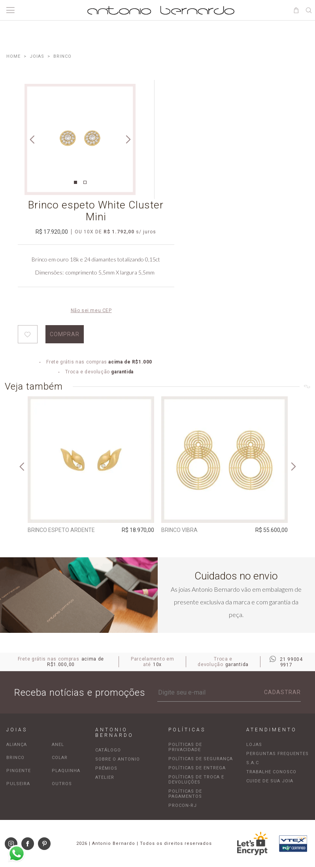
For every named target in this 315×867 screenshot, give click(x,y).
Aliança (16, 744)
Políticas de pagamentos (185, 794)
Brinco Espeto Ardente (61, 530)
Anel (58, 744)
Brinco (15, 757)
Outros (62, 783)
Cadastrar (282, 692)
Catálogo (108, 750)
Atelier (104, 777)
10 (89, 232)
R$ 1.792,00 (119, 232)
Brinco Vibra (179, 530)
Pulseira (18, 783)
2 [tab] (85, 182)
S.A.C (252, 762)
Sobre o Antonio (117, 759)
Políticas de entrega (197, 767)
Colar (60, 757)
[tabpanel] (80, 139)
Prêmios (106, 768)
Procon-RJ (182, 805)
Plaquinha (66, 770)
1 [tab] (75, 182)
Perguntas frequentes (277, 753)
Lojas (254, 744)
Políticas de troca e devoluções (196, 779)
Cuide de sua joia (269, 781)
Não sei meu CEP (91, 310)
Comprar (64, 334)
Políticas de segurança (200, 758)
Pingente (18, 770)
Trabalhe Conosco (271, 771)
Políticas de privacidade (185, 747)
